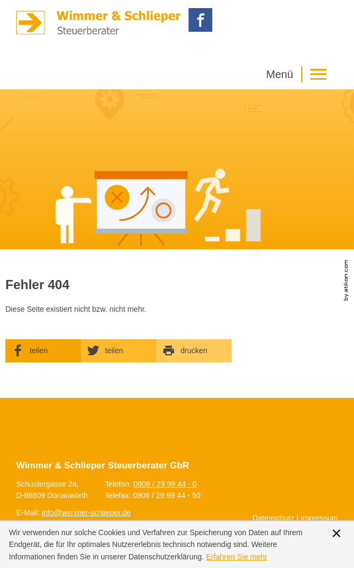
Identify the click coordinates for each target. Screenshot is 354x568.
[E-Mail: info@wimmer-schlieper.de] (85, 512)
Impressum (319, 518)
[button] (299, 74)
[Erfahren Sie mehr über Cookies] (236, 556)
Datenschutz (274, 518)
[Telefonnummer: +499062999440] (165, 484)
